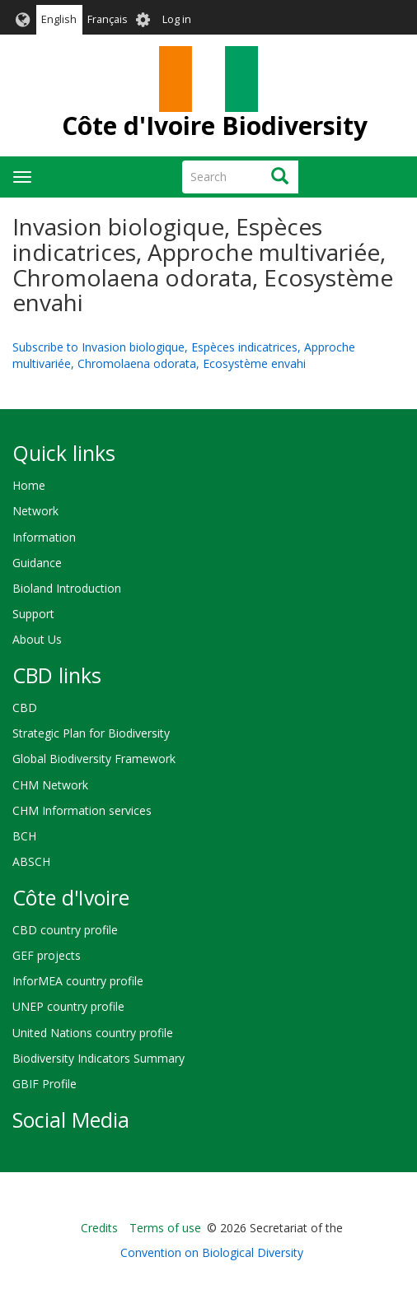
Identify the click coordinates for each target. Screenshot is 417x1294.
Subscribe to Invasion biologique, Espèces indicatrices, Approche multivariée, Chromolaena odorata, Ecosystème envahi (183, 355)
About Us (37, 639)
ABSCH (31, 861)
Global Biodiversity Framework (94, 758)
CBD (24, 707)
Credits (99, 1228)
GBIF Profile (44, 1084)
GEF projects (46, 955)
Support (33, 613)
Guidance (37, 562)
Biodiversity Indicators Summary (98, 1058)
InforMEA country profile (77, 981)
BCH (24, 836)
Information (44, 537)
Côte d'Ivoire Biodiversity (215, 125)
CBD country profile (65, 930)
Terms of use (165, 1228)
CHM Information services (82, 810)
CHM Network (50, 785)
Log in (176, 19)
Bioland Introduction (66, 588)
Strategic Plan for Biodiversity (91, 733)
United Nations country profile (92, 1032)
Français (107, 19)
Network (35, 511)
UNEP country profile (68, 1006)
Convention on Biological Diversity (211, 1252)
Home (28, 485)
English (59, 19)
